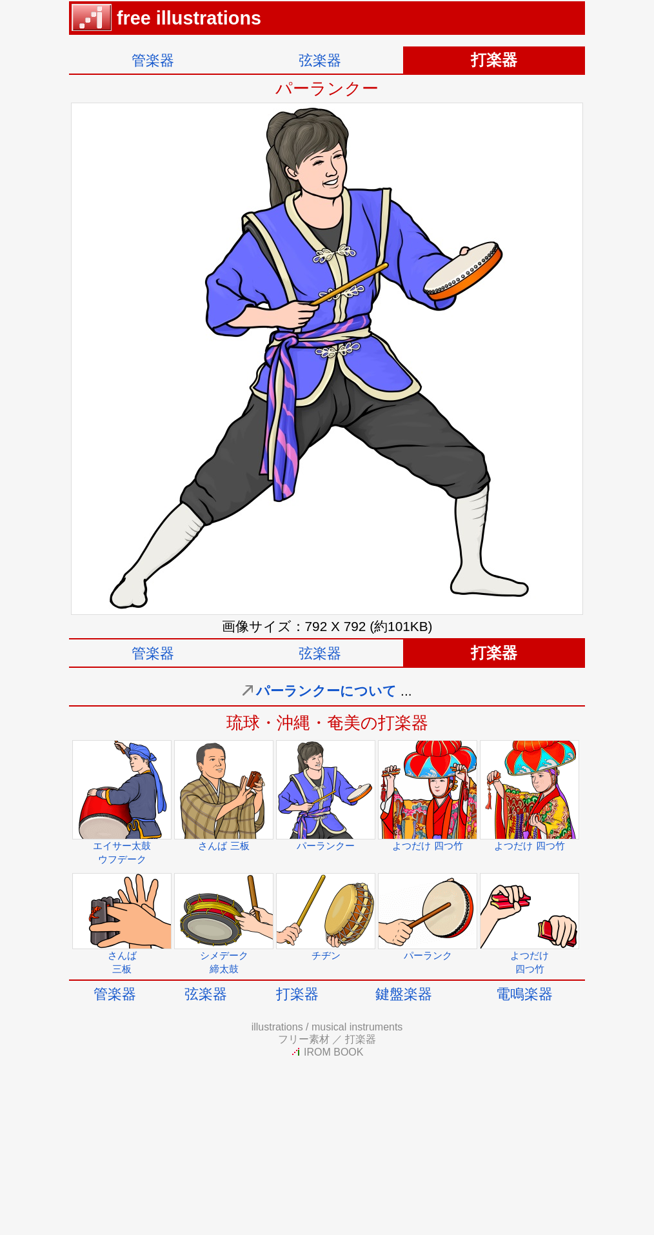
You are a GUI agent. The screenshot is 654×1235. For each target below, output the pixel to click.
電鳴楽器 (524, 994)
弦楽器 (320, 60)
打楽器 (297, 994)
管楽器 (153, 60)
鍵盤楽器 (403, 994)
